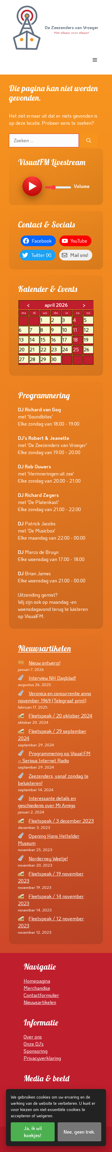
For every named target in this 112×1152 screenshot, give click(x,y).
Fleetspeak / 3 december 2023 (61, 821)
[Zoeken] (88, 140)
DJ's (39, 1044)
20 (23, 349)
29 (45, 359)
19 (88, 339)
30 (56, 359)
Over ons (33, 1037)
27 (23, 359)
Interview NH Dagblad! (52, 678)
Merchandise (37, 988)
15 (45, 339)
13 (23, 339)
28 (34, 359)
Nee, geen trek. (79, 1132)
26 (88, 349)
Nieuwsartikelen (44, 648)
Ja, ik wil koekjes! (33, 1131)
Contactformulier (41, 995)
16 (56, 339)
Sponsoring (35, 1051)
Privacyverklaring (42, 1058)
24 (67, 349)
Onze (29, 1044)
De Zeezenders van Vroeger (71, 27)
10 (67, 330)
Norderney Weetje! (48, 858)
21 (34, 349)
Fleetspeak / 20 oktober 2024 (60, 715)
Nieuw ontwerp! (44, 663)
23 (56, 349)
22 (45, 349)
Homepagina (37, 981)
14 (34, 339)
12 (88, 330)
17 (67, 339)
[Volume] (58, 187)
